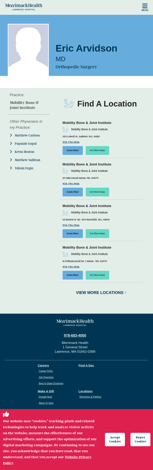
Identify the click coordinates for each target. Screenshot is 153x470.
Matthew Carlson (25, 135)
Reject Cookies (140, 439)
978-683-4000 (75, 336)
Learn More (73, 150)
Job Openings (46, 377)
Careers (43, 365)
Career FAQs (46, 371)
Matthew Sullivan (25, 160)
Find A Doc (86, 365)
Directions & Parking (90, 396)
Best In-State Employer (51, 383)
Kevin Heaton (22, 152)
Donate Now (45, 396)
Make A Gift (46, 391)
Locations (85, 391)
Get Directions (97, 150)
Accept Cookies (115, 439)
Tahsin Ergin (21, 168)
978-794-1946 (71, 142)
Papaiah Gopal (23, 143)
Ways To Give (46, 403)
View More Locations (100, 292)
